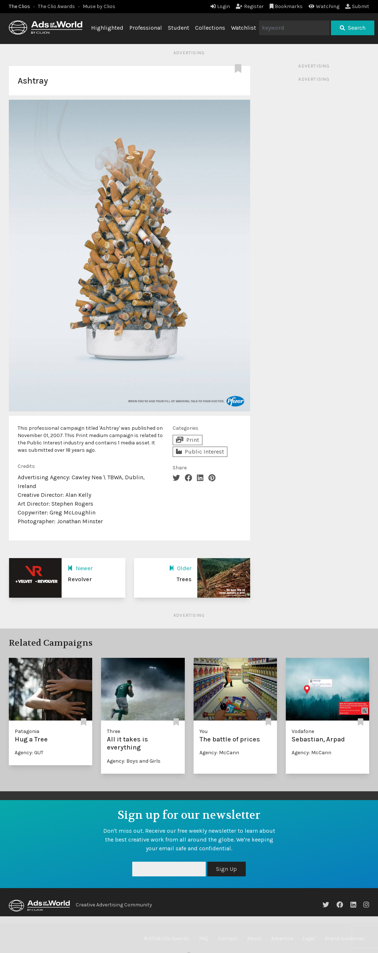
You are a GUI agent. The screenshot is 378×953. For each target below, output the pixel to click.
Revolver (80, 579)
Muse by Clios (99, 6)
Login (220, 6)
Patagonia (27, 731)
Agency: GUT (29, 752)
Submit (357, 6)
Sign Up (226, 868)
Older (180, 568)
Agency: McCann (219, 752)
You (203, 731)
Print (187, 439)
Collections (210, 27)
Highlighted (107, 27)
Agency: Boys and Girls (134, 761)
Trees (184, 579)
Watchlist (243, 27)
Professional (145, 27)
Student (178, 27)
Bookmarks (286, 6)
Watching (324, 6)
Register (250, 6)
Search (353, 27)
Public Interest (200, 451)
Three (113, 731)
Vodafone (303, 731)
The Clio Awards (56, 6)
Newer (80, 568)
